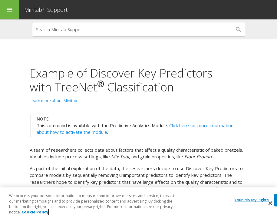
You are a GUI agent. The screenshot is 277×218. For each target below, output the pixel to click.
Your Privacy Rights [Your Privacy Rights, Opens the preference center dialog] (251, 200)
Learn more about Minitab (53, 100)
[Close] (270, 203)
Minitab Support (46, 9)
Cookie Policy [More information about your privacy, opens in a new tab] (34, 212)
